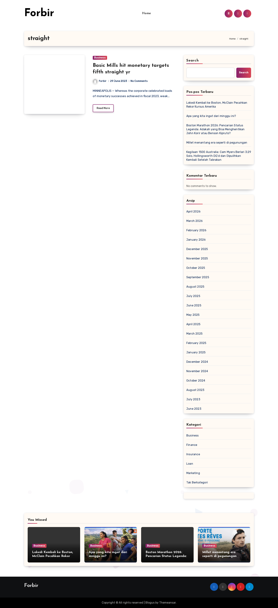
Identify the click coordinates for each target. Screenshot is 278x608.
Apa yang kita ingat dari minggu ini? (211, 116)
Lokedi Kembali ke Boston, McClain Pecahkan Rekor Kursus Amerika (216, 104)
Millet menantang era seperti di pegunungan (216, 142)
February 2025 (196, 343)
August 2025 (195, 286)
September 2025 (197, 277)
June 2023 (193, 408)
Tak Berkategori (197, 482)
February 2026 (196, 230)
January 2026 (196, 239)
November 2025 (197, 258)
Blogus (150, 602)
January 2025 (195, 352)
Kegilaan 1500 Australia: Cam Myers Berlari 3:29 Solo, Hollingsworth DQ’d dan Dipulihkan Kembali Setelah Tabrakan (218, 155)
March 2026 (194, 221)
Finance (191, 445)
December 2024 (197, 361)
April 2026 (193, 211)
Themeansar (167, 602)
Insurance (193, 454)
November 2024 (197, 371)
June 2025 (193, 305)
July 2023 (193, 399)
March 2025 (194, 333)
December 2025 (197, 249)
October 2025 (195, 268)
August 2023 (195, 390)
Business (100, 57)
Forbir (39, 13)
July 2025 (193, 296)
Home (146, 13)
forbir (100, 81)
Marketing (193, 473)
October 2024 (195, 380)
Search (192, 60)
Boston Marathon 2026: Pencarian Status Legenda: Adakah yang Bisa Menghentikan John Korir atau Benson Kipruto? (215, 129)
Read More (103, 108)
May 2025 (193, 314)
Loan (189, 463)
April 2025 (193, 324)
